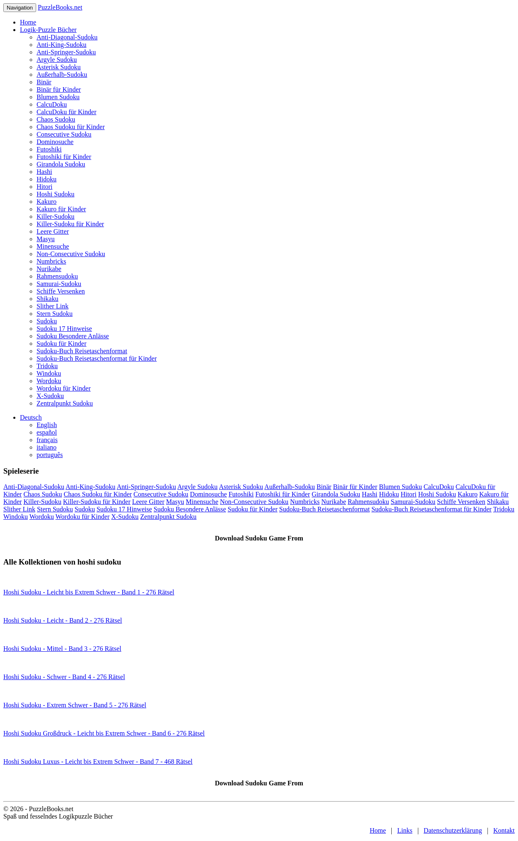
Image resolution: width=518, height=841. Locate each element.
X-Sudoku (50, 395)
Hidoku (46, 179)
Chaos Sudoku (56, 119)
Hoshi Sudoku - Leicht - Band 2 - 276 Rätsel (62, 620)
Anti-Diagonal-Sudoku (67, 37)
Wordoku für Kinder (64, 388)
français (47, 439)
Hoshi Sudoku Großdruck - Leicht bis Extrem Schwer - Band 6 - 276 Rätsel (104, 733)
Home (28, 22)
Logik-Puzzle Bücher (48, 29)
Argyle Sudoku (57, 59)
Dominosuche (55, 141)
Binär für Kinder (59, 89)
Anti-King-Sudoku (61, 44)
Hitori (44, 186)
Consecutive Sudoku (64, 134)
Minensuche (53, 246)
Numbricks (51, 261)
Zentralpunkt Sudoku (65, 403)
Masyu (46, 238)
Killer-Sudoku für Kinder (70, 223)
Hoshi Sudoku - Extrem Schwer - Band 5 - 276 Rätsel (74, 705)
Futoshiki (49, 149)
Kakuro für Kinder (61, 209)
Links (404, 830)
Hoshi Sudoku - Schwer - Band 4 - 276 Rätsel (64, 676)
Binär (44, 82)
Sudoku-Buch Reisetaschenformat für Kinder (97, 358)
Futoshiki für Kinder (64, 156)
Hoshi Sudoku (55, 194)
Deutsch (31, 417)
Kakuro (46, 201)
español (47, 432)
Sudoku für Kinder (61, 343)
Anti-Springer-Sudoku (66, 52)
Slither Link (53, 306)
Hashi (44, 171)
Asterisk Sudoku (59, 67)
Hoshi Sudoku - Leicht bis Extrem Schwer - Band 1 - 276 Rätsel (88, 592)
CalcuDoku (52, 104)
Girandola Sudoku (61, 164)
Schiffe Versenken (61, 291)
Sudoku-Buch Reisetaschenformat (82, 350)
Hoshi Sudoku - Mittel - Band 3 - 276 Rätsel (62, 648)
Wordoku (49, 380)
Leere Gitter (53, 231)
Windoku (49, 373)
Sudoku (47, 321)
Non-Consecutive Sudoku (71, 253)
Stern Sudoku (55, 313)
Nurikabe (49, 268)
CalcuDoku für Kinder (66, 111)
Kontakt (504, 830)
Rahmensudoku (57, 276)
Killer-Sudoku (55, 216)
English (47, 424)
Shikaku (47, 298)
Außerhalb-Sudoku (62, 74)
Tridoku (47, 365)
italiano (46, 447)
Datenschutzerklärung (453, 830)
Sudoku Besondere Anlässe (73, 336)
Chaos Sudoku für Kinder (71, 126)
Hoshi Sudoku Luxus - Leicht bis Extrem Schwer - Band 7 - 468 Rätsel (98, 761)
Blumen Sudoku (58, 96)
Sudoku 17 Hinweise (64, 328)
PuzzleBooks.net (60, 7)
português (50, 454)
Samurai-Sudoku (59, 283)
